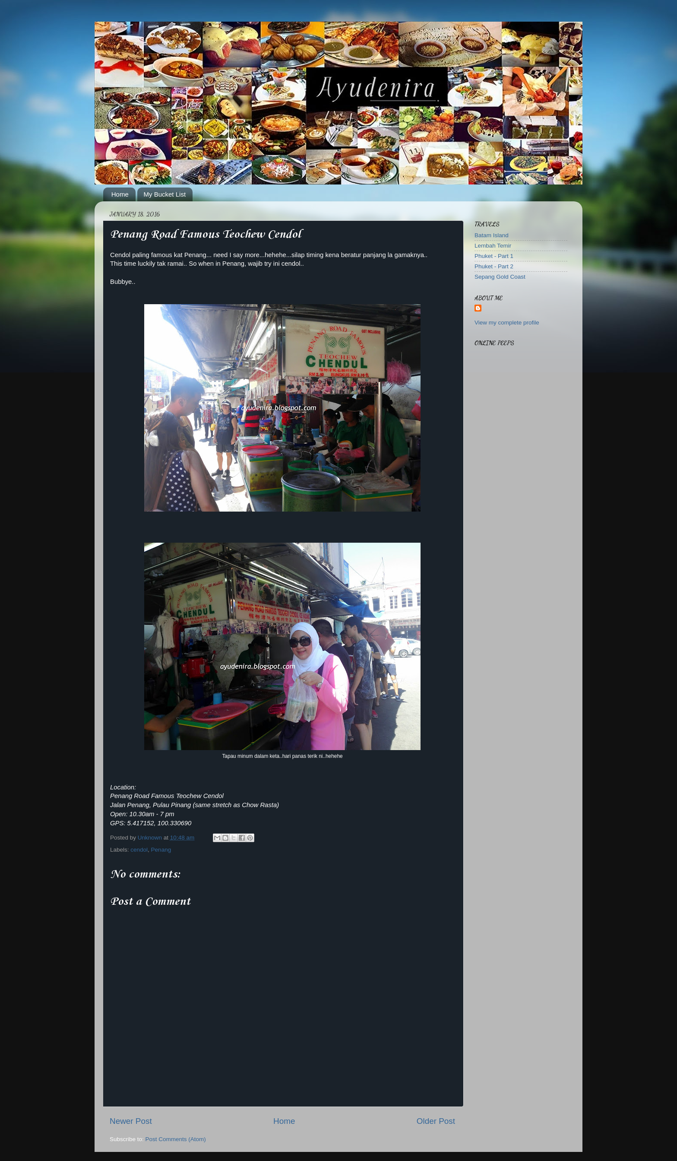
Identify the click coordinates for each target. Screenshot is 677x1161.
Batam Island (492, 235)
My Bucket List (165, 194)
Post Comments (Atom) (176, 1139)
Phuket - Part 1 (494, 256)
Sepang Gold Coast (500, 277)
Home (120, 194)
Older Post (436, 1121)
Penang (161, 849)
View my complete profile (507, 322)
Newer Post (131, 1121)
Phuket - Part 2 (494, 266)
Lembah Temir (493, 245)
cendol (139, 849)
